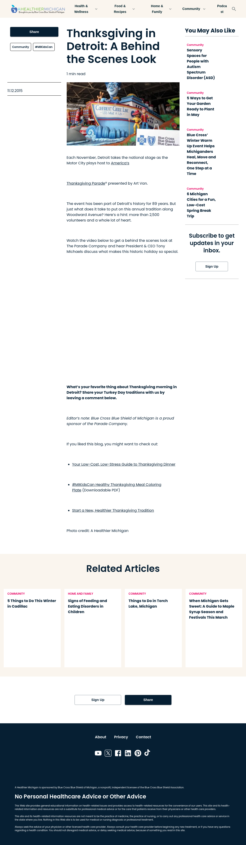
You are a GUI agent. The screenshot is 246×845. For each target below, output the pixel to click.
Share (34, 32)
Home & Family (159, 9)
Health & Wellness (84, 9)
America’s (120, 163)
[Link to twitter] (108, 754)
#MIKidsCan (44, 47)
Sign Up (212, 266)
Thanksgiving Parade (86, 183)
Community (194, 9)
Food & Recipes (123, 9)
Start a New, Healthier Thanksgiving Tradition (113, 510)
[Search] (234, 9)
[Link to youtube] (98, 754)
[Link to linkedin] (128, 754)
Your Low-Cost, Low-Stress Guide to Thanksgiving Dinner (124, 464)
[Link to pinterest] (138, 754)
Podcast (222, 9)
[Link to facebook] (118, 754)
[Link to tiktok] (148, 754)
